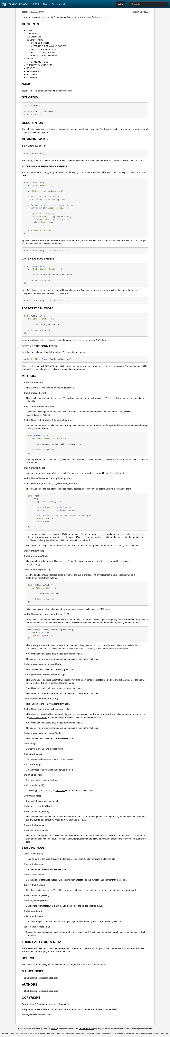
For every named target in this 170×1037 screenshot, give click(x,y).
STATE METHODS (39, 62)
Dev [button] (45, 4)
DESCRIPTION (33, 37)
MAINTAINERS (33, 71)
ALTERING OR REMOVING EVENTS (48, 46)
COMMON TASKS (34, 40)
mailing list (107, 1033)
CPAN (41, 12)
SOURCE (30, 68)
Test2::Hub (27, 12)
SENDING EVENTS (40, 43)
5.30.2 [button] (36, 4)
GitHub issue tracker (86, 1029)
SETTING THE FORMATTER (44, 55)
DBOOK (54, 1029)
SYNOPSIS (31, 34)
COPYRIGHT (32, 77)
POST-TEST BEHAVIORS (43, 52)
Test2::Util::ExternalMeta (53, 948)
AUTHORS (31, 74)
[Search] (148, 4)
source (35, 12)
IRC (115, 1033)
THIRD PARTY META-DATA (39, 65)
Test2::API (60, 790)
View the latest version (96, 17)
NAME (29, 30)
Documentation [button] (59, 4)
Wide (121, 4)
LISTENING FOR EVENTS (43, 49)
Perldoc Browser (15, 4)
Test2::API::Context (41, 683)
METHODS (31, 59)
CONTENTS (30, 24)
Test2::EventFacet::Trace (37, 578)
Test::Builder (116, 645)
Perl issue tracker (93, 1033)
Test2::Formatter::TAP (55, 352)
